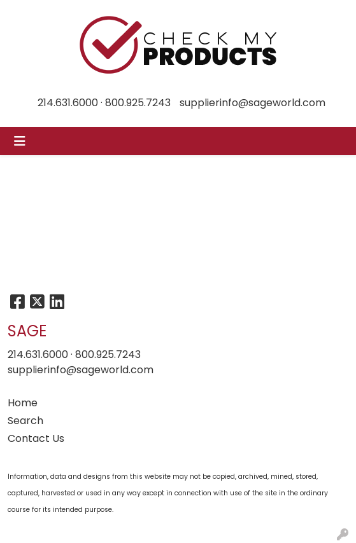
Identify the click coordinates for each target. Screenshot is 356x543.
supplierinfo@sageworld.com (252, 102)
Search (25, 420)
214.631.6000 (68, 102)
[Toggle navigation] (19, 141)
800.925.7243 (138, 102)
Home (23, 402)
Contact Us (36, 438)
